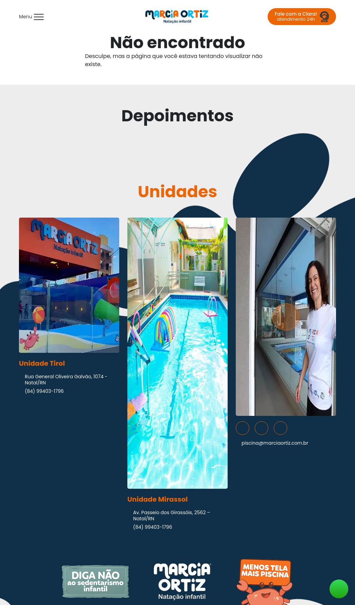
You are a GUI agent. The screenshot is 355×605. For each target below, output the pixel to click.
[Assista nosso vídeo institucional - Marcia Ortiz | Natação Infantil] (286, 317)
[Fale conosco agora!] (339, 589)
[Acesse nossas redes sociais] (242, 428)
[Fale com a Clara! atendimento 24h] (302, 16)
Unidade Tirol (42, 363)
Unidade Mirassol (157, 499)
